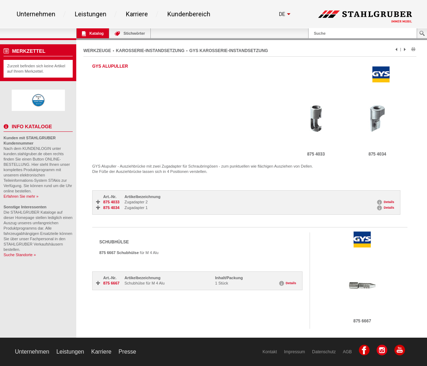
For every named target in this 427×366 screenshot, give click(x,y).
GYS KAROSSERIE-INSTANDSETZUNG (228, 50)
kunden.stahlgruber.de (23, 154)
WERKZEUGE (97, 50)
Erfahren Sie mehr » (21, 196)
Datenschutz (324, 351)
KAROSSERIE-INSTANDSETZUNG (150, 50)
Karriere (137, 14)
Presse (127, 352)
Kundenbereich (188, 14)
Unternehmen (36, 14)
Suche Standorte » (20, 255)
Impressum (294, 351)
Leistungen (90, 14)
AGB (347, 351)
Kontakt (269, 351)
